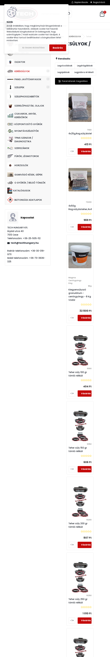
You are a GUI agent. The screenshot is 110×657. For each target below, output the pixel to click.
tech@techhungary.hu (25, 243)
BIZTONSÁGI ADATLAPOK (24, 200)
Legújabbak (63, 72)
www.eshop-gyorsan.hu (61, 653)
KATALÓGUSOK (18, 191)
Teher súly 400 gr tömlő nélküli (92, 453)
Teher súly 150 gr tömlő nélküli (67, 301)
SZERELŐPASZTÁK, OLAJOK (25, 106)
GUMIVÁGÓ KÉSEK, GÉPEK (25, 175)
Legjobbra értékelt (84, 72)
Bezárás (58, 47)
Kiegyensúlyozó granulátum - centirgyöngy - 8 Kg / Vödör (70, 222)
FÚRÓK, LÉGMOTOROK (23, 156)
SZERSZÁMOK (18, 148)
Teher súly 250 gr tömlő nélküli (67, 377)
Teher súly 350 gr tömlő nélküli (67, 453)
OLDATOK (16, 62)
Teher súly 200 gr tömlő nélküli (92, 301)
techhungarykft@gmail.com (24, 640)
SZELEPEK (15, 87)
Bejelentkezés (81, 2)
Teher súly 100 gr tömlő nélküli (92, 218)
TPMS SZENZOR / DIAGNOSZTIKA (20, 139)
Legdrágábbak (85, 65)
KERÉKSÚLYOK (18, 71)
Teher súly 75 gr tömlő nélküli (92, 528)
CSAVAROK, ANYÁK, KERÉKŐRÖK (22, 115)
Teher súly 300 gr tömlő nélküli (92, 377)
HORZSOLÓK (17, 165)
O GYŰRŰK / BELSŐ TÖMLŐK (26, 182)
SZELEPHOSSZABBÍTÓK (23, 96)
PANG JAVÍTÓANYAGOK (24, 79)
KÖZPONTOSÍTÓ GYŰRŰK (24, 124)
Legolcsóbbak (64, 65)
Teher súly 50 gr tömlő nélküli (67, 528)
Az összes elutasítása (33, 47)
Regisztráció (99, 2)
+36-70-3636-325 (11, 621)
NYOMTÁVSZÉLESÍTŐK (23, 131)
